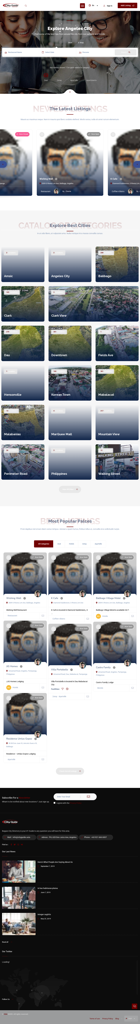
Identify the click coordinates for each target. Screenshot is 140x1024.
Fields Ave (105, 355)
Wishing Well (46, 178)
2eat (70, 43)
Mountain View (109, 434)
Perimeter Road (15, 473)
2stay (84, 544)
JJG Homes (12, 666)
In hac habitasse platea (48, 888)
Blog (117, 1019)
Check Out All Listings (70, 771)
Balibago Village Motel (108, 598)
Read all (7, 942)
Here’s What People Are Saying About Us (55, 862)
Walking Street (109, 473)
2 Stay (81, 43)
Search (125, 52)
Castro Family (103, 667)
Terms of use (95, 1019)
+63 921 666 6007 (99, 837)
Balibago (104, 276)
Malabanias (12, 434)
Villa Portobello (59, 669)
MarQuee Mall (61, 434)
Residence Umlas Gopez (19, 738)
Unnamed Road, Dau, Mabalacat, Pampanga (69, 674)
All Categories (43, 544)
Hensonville (12, 394)
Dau (7, 355)
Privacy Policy (75, 803)
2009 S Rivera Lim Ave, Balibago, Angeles (56, 183)
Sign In (107, 6)
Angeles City (60, 276)
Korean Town (60, 394)
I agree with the (67, 803)
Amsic (8, 276)
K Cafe (113, 178)
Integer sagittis (44, 914)
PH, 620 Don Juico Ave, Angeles (62, 837)
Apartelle (98, 544)
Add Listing (127, 5)
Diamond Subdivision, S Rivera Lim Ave (67, 603)
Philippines (59, 473)
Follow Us (7, 999)
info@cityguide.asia (21, 837)
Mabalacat (106, 394)
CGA (5, 1014)
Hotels (71, 544)
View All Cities (70, 489)
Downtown (59, 355)
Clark (8, 315)
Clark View (59, 315)
